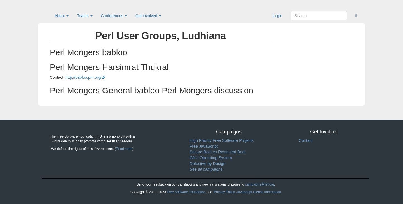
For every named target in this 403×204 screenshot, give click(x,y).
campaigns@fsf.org (259, 184)
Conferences (114, 15)
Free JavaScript (204, 146)
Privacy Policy (224, 192)
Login (277, 15)
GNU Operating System (211, 158)
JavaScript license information (258, 192)
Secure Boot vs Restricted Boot (218, 152)
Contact (306, 140)
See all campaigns (206, 169)
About (62, 15)
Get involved (148, 15)
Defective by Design (208, 163)
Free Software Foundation (186, 192)
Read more (124, 149)
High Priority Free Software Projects (222, 140)
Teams (84, 15)
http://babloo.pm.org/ (83, 77)
